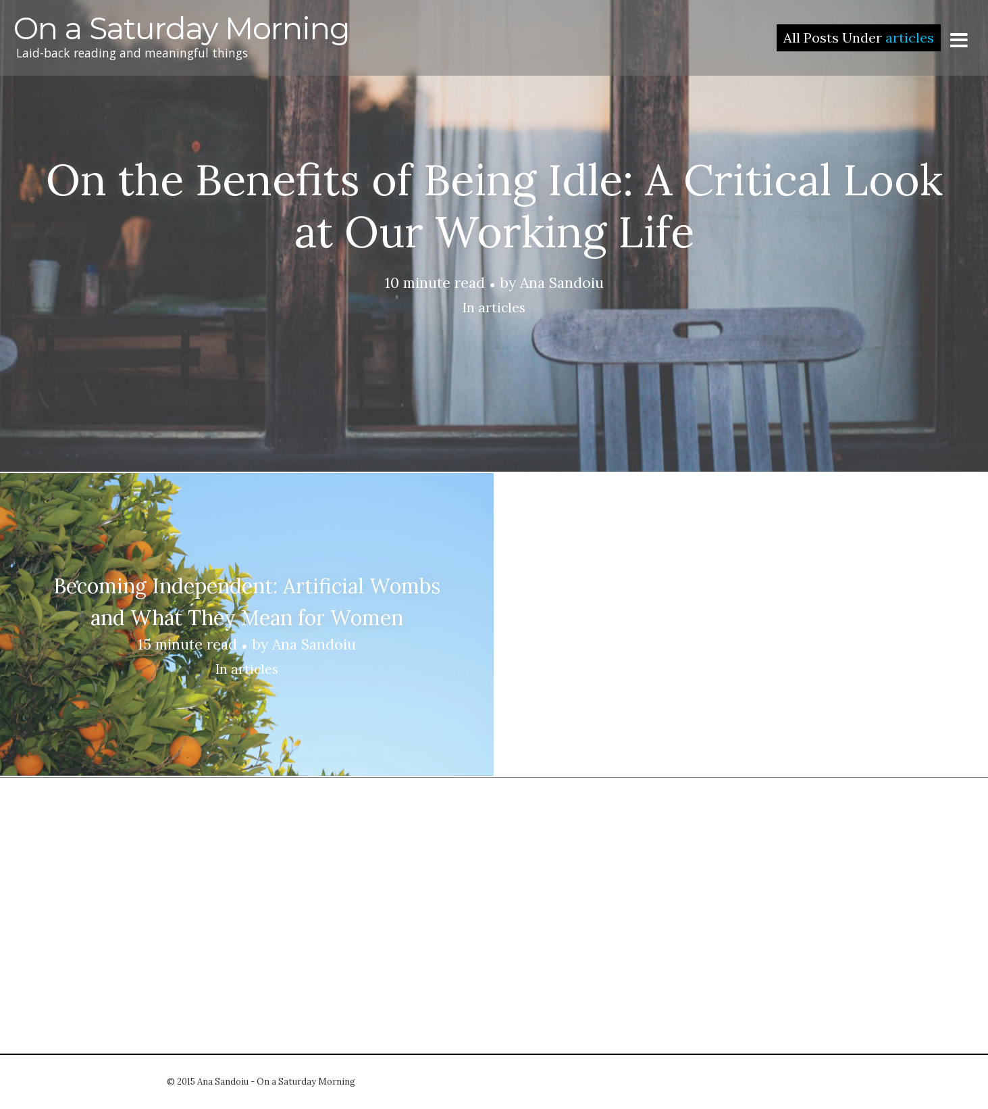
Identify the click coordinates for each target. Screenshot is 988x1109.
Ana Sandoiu (562, 283)
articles (501, 307)
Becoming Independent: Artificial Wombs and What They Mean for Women (246, 602)
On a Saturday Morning (182, 28)
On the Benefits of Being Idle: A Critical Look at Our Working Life (494, 206)
